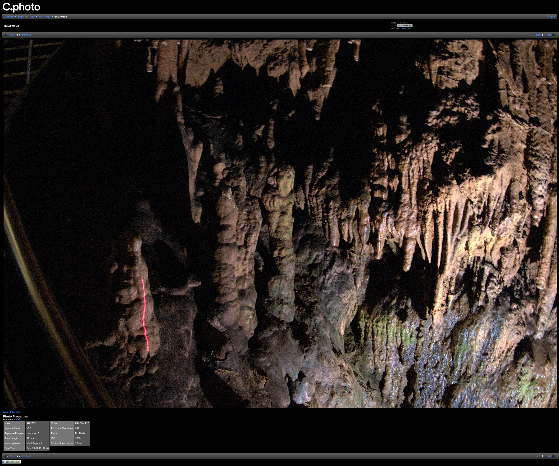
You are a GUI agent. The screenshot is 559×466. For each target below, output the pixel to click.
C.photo (9, 16)
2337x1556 (405, 28)
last (549, 35)
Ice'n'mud (44, 16)
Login (551, 16)
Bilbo (21, 16)
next (538, 35)
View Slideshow (11, 412)
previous (27, 35)
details (18, 419)
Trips (31, 16)
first (12, 35)
